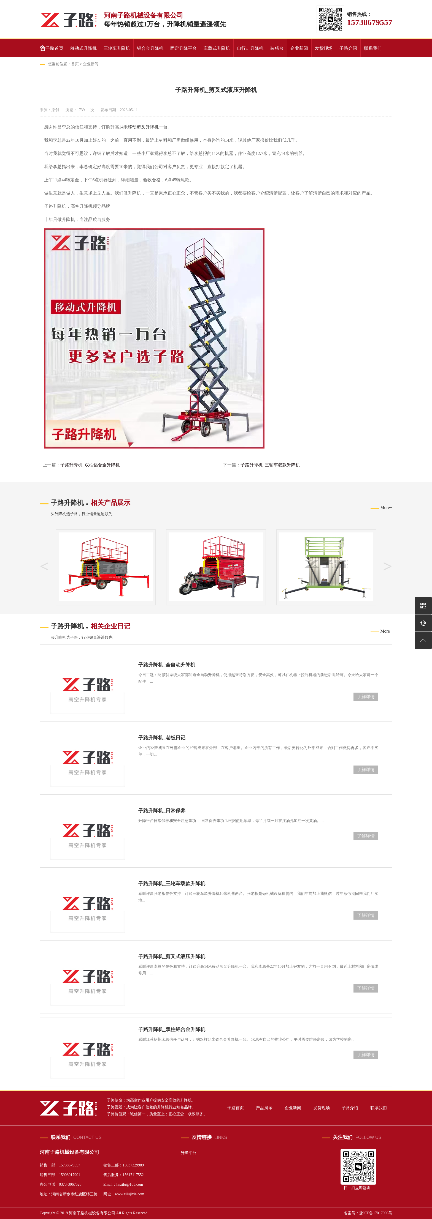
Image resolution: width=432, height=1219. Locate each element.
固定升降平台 (183, 48)
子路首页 (54, 48)
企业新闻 (299, 48)
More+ (386, 507)
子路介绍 (348, 48)
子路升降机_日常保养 (161, 810)
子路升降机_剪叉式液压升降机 (171, 956)
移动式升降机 (83, 48)
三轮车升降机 (117, 48)
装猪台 (277, 48)
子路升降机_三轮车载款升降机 (270, 465)
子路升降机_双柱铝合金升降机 (90, 465)
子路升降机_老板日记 (161, 737)
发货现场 (324, 48)
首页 (75, 64)
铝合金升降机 (150, 48)
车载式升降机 (217, 48)
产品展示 (265, 1108)
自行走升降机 (250, 48)
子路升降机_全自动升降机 (166, 665)
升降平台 (188, 1153)
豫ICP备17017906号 (375, 1213)
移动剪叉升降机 (143, 127)
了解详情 (366, 696)
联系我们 (373, 48)
